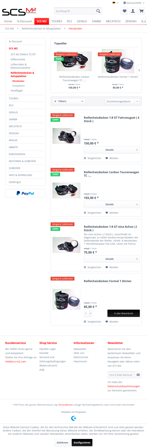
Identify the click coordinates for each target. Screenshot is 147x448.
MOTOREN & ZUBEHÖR (22, 161)
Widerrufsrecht (48, 365)
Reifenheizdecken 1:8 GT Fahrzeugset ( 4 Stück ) (111, 119)
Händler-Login (47, 349)
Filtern (60, 101)
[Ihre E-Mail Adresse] (121, 374)
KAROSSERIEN (17, 154)
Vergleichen (92, 158)
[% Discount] (24, 21)
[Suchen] (98, 10)
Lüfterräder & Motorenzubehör (20, 66)
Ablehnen (62, 442)
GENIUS (13, 112)
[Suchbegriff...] (78, 10)
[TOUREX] (57, 21)
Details (121, 149)
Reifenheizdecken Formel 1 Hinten (118, 76)
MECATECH (15, 126)
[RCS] (69, 21)
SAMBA (13, 119)
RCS (11, 105)
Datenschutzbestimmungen (124, 386)
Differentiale (18, 59)
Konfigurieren (82, 442)
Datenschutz (81, 357)
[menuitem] (78, 10)
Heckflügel (17, 90)
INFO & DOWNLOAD (20, 175)
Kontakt (43, 353)
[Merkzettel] (124, 10)
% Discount (15, 41)
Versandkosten (66, 404)
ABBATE (13, 147)
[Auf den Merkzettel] (111, 158)
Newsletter (80, 349)
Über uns (79, 353)
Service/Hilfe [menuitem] (132, 3)
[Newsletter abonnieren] (138, 374)
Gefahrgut (15, 182)
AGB (41, 369)
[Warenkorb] (141, 10)
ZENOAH (14, 133)
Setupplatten (18, 85)
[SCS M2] (41, 21)
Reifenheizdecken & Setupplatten (22, 74)
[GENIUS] (81, 21)
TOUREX (13, 98)
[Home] (8, 21)
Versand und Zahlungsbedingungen (52, 359)
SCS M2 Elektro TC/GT (23, 54)
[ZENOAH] (131, 21)
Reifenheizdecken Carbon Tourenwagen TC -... (74, 78)
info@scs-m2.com (15, 361)
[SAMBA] (96, 21)
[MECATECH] (113, 21)
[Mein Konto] (132, 10)
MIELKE (13, 140)
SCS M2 (13, 48)
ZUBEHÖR (14, 168)
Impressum (80, 361)
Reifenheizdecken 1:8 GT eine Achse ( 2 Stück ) (110, 228)
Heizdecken (18, 80)
